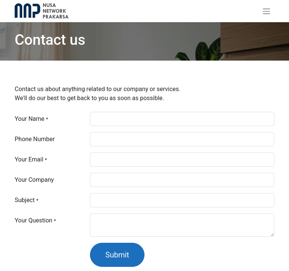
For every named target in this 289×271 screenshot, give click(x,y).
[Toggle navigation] (266, 11)
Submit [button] (117, 254)
